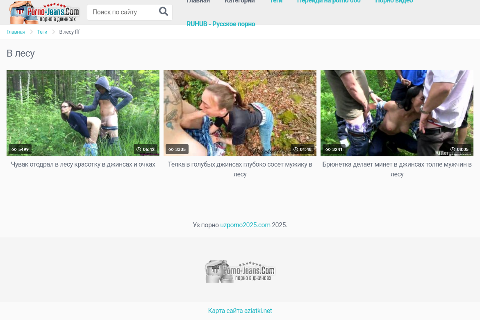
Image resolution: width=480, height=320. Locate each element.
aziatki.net (258, 311)
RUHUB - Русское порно (221, 24)
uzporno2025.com (245, 225)
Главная (16, 32)
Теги (42, 32)
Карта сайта (225, 311)
